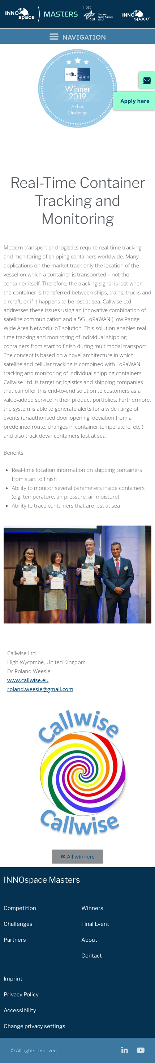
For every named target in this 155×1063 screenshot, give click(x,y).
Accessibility (20, 1010)
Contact (91, 955)
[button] (77, 36)
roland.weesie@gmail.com (40, 689)
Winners (92, 908)
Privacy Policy (21, 994)
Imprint (13, 979)
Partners (15, 940)
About (89, 940)
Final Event (95, 924)
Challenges (18, 924)
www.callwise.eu (27, 680)
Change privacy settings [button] (34, 1026)
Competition (20, 908)
